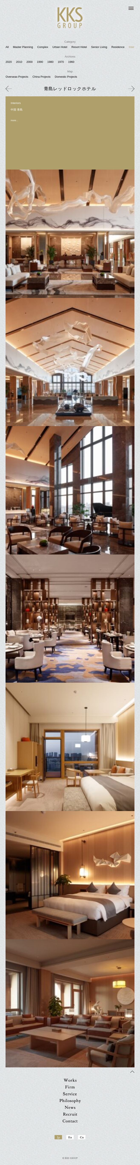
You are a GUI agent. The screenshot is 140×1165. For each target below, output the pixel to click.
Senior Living (99, 47)
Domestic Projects (66, 76)
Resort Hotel (79, 47)
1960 (71, 61)
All (7, 47)
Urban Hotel (59, 47)
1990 (40, 61)
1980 (50, 61)
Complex (42, 47)
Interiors (134, 47)
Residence (117, 47)
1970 (61, 61)
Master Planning (23, 47)
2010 (19, 61)
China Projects (41, 76)
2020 (9, 61)
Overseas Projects (17, 76)
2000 (29, 61)
